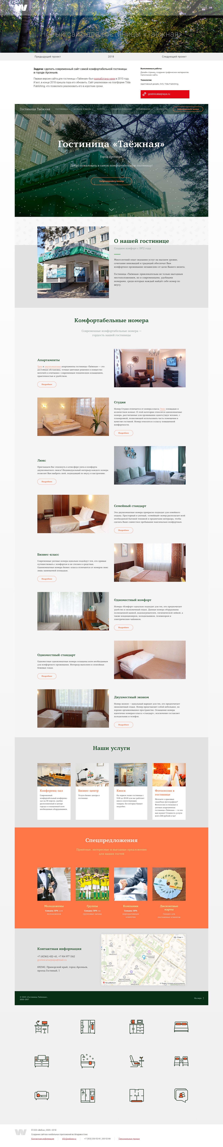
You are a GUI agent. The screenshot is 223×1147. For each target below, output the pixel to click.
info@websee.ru (69, 1138)
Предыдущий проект (48, 56)
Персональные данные (129, 1138)
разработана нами (104, 78)
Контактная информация (42, 1138)
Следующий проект (174, 56)
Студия (202, 7)
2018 (111, 56)
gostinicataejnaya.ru (159, 94)
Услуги (183, 7)
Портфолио (161, 7)
